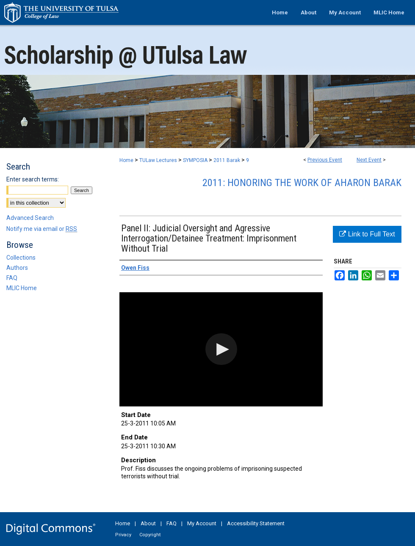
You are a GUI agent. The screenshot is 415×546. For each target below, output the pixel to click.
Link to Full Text (367, 234)
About (148, 523)
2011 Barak (227, 160)
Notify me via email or (41, 228)
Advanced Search (30, 217)
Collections (21, 257)
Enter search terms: (32, 179)
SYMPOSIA (196, 160)
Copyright (149, 535)
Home (126, 160)
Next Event (369, 160)
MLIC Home (21, 288)
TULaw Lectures (158, 160)
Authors (17, 267)
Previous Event (324, 160)
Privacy (123, 535)
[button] (221, 349)
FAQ (11, 277)
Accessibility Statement (256, 523)
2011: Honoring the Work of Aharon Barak (301, 183)
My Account (201, 523)
